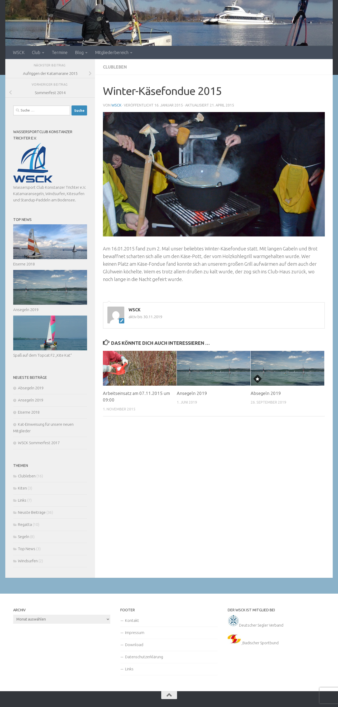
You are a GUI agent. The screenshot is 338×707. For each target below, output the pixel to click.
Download (134, 644)
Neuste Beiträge (32, 512)
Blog (79, 52)
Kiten (22, 488)
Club (36, 52)
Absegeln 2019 (266, 393)
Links (22, 500)
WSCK (19, 52)
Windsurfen (28, 561)
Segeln (23, 536)
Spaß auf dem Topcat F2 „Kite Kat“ (42, 355)
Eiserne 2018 (24, 264)
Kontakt (132, 620)
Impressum (134, 632)
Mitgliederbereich (111, 52)
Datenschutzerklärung (144, 657)
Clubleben (115, 67)
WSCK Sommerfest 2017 (39, 442)
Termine (60, 52)
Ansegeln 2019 (192, 393)
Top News (26, 548)
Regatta (25, 524)
